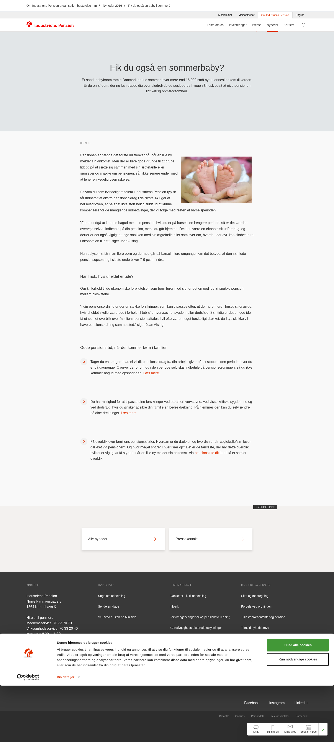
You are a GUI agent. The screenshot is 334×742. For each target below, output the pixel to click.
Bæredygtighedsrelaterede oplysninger (196, 627)
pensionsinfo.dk (207, 453)
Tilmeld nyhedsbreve (255, 627)
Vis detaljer (65, 733)
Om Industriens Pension (275, 15)
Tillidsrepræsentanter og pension (263, 617)
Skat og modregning (254, 596)
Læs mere (151, 373)
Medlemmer (225, 14)
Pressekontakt (210, 539)
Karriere (289, 25)
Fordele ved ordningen (256, 606)
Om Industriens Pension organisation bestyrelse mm (61, 5)
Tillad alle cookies (298, 701)
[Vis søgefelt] (304, 24)
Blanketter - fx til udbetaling (188, 596)
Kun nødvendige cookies (297, 715)
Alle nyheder (122, 539)
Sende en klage (108, 606)
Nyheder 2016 (112, 5)
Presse (257, 25)
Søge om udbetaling (111, 596)
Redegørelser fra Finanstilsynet (191, 649)
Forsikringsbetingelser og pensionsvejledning (200, 617)
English (300, 14)
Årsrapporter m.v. (181, 638)
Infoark (174, 606)
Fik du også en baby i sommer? (149, 5)
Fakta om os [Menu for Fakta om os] (215, 25)
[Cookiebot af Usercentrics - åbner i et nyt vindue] (28, 733)
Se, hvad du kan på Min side (117, 617)
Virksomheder (247, 14)
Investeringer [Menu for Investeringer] (238, 25)
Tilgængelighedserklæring (187, 659)
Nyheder (272, 25)
